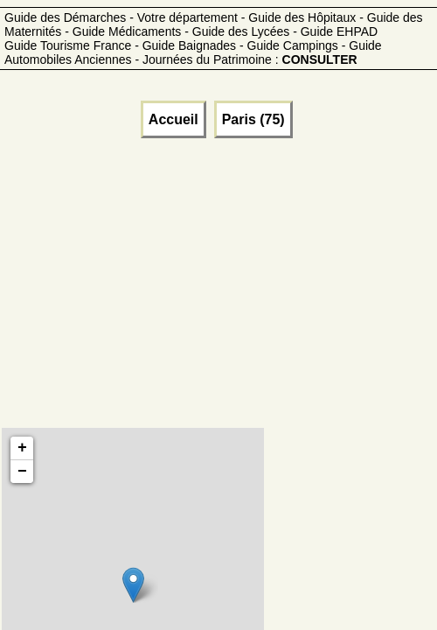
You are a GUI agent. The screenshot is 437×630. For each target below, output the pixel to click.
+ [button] (22, 448)
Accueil (173, 119)
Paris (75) (253, 119)
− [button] (22, 471)
